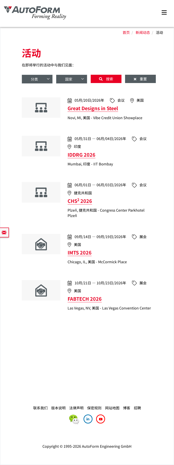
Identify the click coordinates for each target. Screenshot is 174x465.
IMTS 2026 (80, 252)
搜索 (109, 78)
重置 (143, 78)
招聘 (137, 407)
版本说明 (58, 407)
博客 (126, 407)
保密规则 (94, 407)
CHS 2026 (80, 200)
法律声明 (76, 407)
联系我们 (40, 407)
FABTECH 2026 (85, 298)
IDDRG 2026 (81, 154)
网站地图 (112, 407)
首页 (126, 32)
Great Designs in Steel (93, 108)
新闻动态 (143, 32)
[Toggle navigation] (164, 11)
